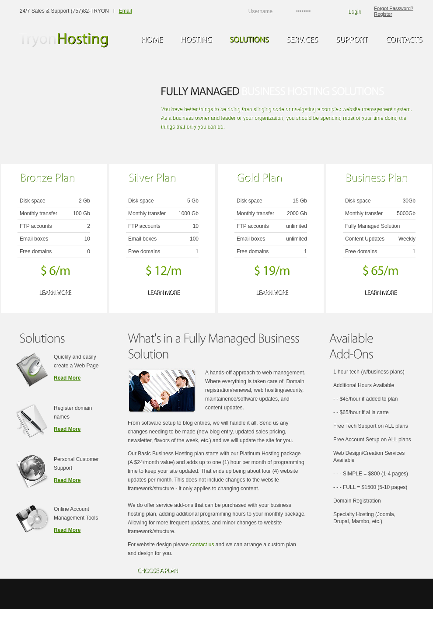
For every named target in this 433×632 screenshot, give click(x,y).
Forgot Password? (393, 8)
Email (125, 11)
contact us (202, 544)
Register (383, 14)
